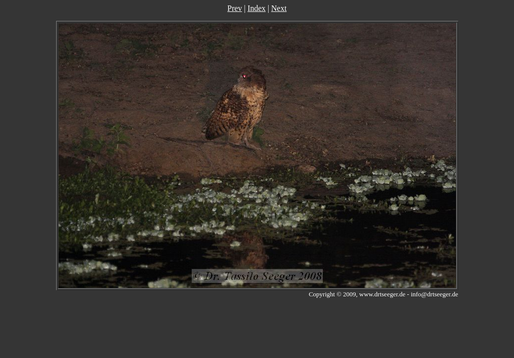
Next (279, 8)
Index (256, 8)
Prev (234, 8)
